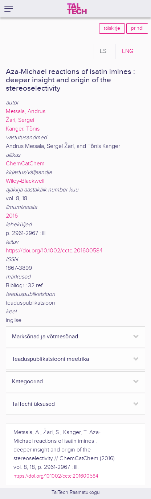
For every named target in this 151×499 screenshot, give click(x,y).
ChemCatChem (25, 163)
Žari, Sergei (20, 120)
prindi (137, 28)
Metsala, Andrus (25, 111)
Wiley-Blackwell (25, 181)
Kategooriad (27, 381)
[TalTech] (77, 9)
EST (105, 51)
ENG (127, 51)
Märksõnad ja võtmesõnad (45, 336)
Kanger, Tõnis (23, 128)
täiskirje (112, 28)
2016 (12, 216)
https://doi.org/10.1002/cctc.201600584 (54, 250)
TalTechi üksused (33, 404)
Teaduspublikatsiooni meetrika (50, 359)
